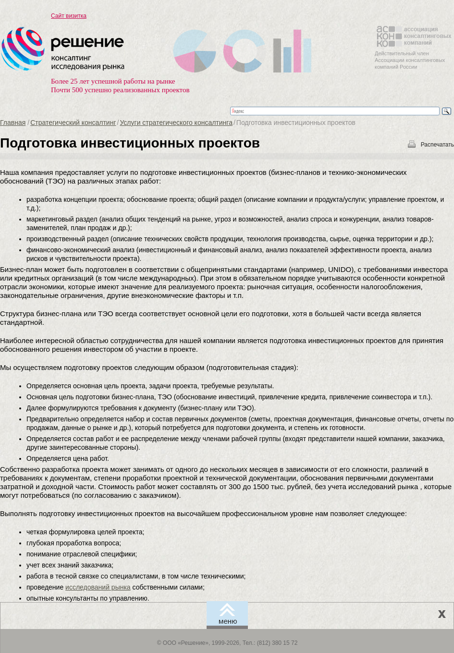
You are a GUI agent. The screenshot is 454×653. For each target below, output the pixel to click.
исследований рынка (98, 587)
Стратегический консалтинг (73, 122)
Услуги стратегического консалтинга (176, 122)
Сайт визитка (68, 15)
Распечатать (437, 144)
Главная (12, 122)
